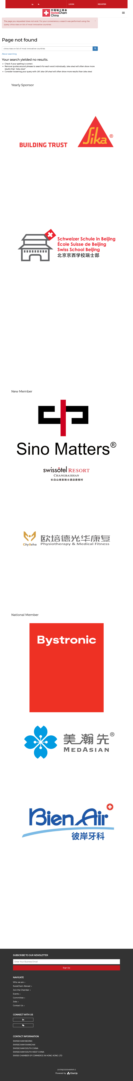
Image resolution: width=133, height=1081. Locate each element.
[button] (95, 20)
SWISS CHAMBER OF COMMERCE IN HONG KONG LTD (37, 1055)
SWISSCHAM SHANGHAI (24, 1045)
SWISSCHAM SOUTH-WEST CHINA (28, 1052)
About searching (9, 54)
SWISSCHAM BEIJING (22, 1041)
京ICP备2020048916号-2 (66, 1070)
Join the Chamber (21, 990)
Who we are (18, 982)
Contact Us (18, 1005)
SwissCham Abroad (21, 986)
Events (16, 994)
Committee (18, 998)
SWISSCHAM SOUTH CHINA (25, 1048)
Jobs (15, 1001)
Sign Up (66, 968)
